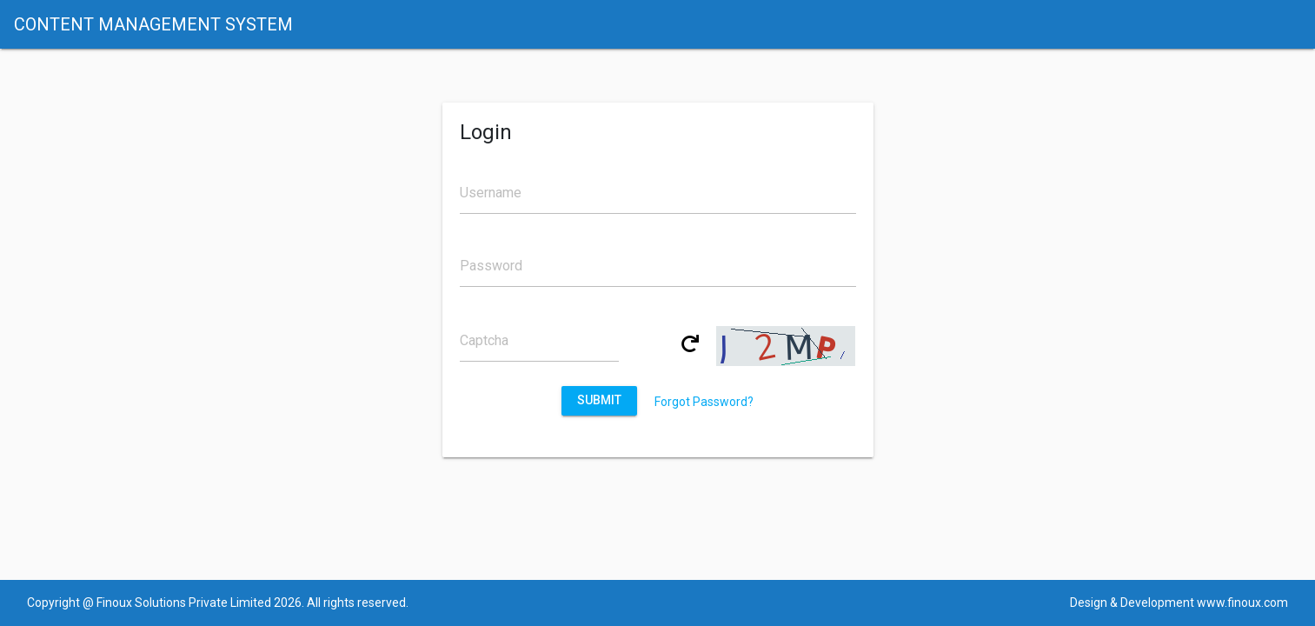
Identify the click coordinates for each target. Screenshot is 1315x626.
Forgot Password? (704, 402)
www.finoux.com (1242, 602)
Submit (600, 400)
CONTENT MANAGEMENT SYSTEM (153, 24)
